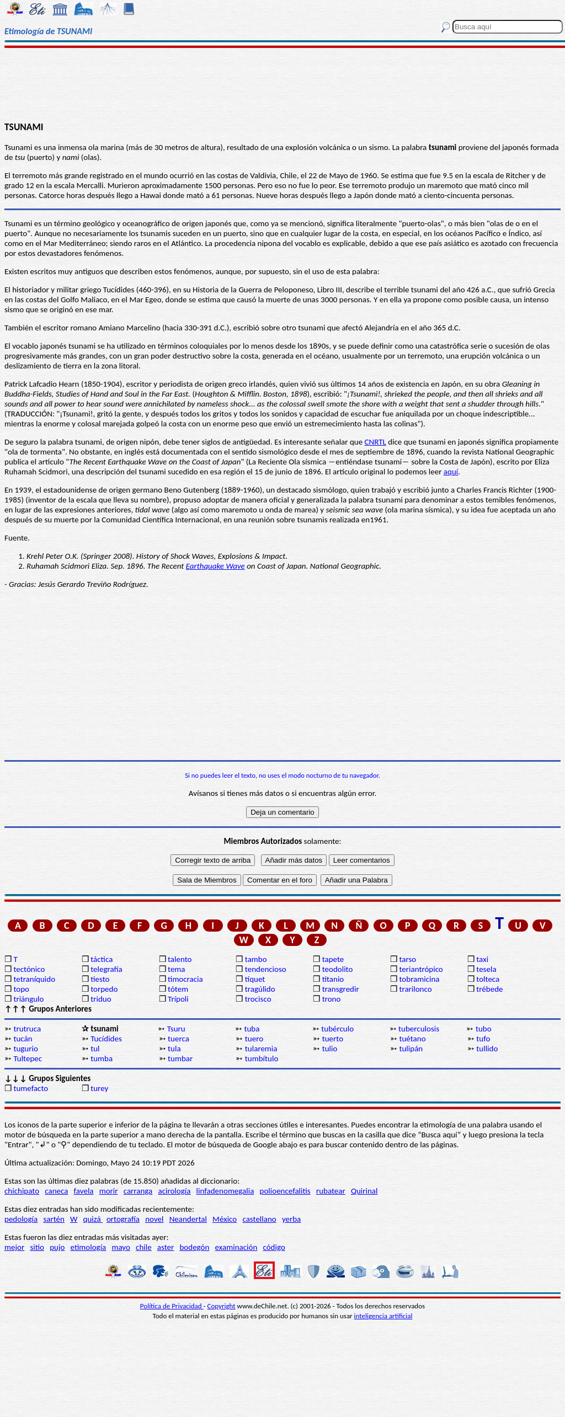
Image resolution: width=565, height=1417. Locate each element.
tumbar (180, 1058)
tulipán (411, 1049)
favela (84, 1191)
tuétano (412, 1039)
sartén (54, 1219)
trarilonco (415, 989)
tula (174, 1049)
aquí (451, 472)
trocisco (258, 999)
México (224, 1219)
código (274, 1247)
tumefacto (30, 1088)
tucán (22, 1039)
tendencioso (265, 969)
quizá (93, 1219)
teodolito (337, 969)
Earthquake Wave (215, 566)
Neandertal (188, 1219)
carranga (138, 1191)
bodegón (194, 1247)
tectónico (29, 969)
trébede (489, 989)
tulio (330, 1049)
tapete (333, 959)
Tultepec (27, 1058)
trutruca (27, 1029)
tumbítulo (261, 1058)
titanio (333, 979)
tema (176, 969)
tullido (487, 1049)
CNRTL (375, 442)
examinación (236, 1247)
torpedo (104, 989)
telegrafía (106, 969)
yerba (291, 1219)
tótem (178, 989)
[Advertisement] (282, 84)
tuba (251, 1029)
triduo (100, 999)
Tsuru (176, 1029)
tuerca (178, 1039)
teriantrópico (421, 969)
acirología (174, 1191)
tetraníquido (34, 979)
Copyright (221, 1306)
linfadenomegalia (225, 1191)
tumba (101, 1058)
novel (154, 1219)
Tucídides (106, 1039)
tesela (486, 969)
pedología (21, 1219)
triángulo (28, 999)
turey (99, 1088)
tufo (483, 1039)
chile (144, 1247)
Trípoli (178, 999)
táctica (101, 959)
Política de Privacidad (172, 1306)
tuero (254, 1039)
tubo (484, 1029)
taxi (482, 959)
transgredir (340, 989)
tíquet (255, 979)
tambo (256, 959)
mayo (120, 1247)
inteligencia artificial (383, 1316)
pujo (57, 1247)
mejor (14, 1247)
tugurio (25, 1049)
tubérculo (337, 1029)
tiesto (99, 979)
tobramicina (419, 979)
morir (108, 1191)
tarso (407, 959)
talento (179, 959)
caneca (56, 1191)
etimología (88, 1247)
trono (331, 999)
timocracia (185, 979)
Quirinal (364, 1191)
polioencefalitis (285, 1191)
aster (165, 1247)
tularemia (261, 1049)
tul (94, 1049)
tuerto (332, 1039)
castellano (259, 1219)
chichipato (21, 1191)
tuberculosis (418, 1029)
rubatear (330, 1191)
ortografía (123, 1219)
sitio (37, 1247)
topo (21, 989)
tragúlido (260, 989)
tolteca (487, 979)
